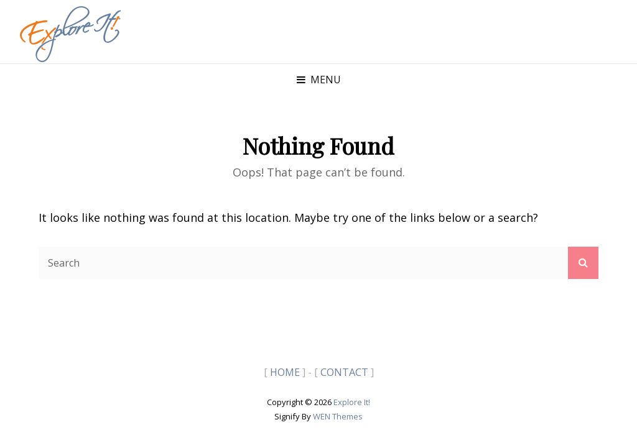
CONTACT (344, 372)
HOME (285, 372)
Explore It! (351, 402)
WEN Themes (338, 416)
